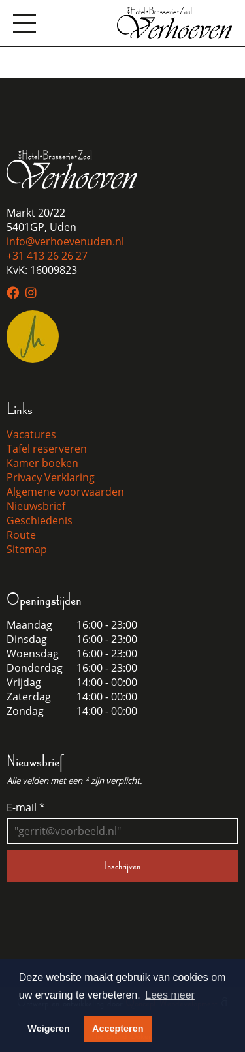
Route (21, 535)
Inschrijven (122, 866)
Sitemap (27, 549)
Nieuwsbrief (36, 506)
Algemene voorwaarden (65, 492)
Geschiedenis (40, 520)
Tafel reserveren (47, 449)
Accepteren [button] (117, 1028)
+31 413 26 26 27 (47, 255)
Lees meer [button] (170, 994)
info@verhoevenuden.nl (65, 241)
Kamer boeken (42, 463)
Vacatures (31, 434)
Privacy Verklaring (51, 477)
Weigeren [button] (48, 1028)
